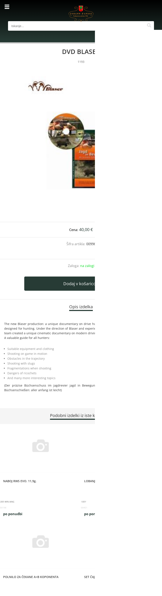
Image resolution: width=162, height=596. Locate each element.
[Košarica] (150, 7)
